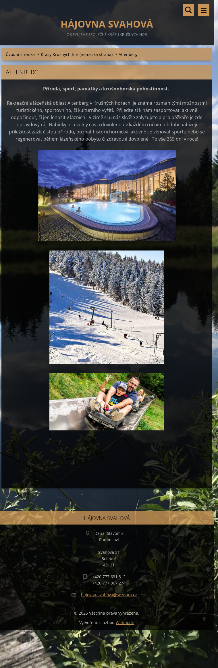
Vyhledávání (188, 10)
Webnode (125, 622)
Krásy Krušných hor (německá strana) (77, 54)
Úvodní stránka (20, 54)
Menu (203, 10)
